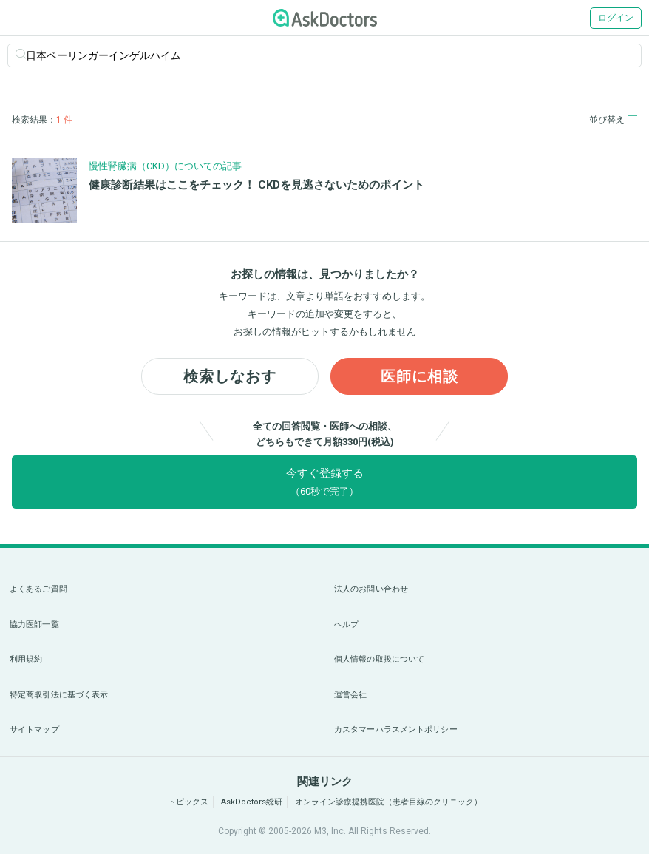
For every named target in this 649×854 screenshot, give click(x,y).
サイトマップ (34, 729)
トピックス (188, 802)
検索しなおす (229, 376)
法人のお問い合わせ (371, 589)
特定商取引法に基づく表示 (59, 694)
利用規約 (26, 659)
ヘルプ (346, 624)
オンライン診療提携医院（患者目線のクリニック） (388, 802)
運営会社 (350, 694)
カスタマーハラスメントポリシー (396, 729)
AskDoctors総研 (251, 802)
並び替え (613, 119)
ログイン (615, 18)
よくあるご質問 (38, 589)
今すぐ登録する (325, 482)
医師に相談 (419, 376)
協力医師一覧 (34, 624)
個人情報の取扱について (379, 659)
